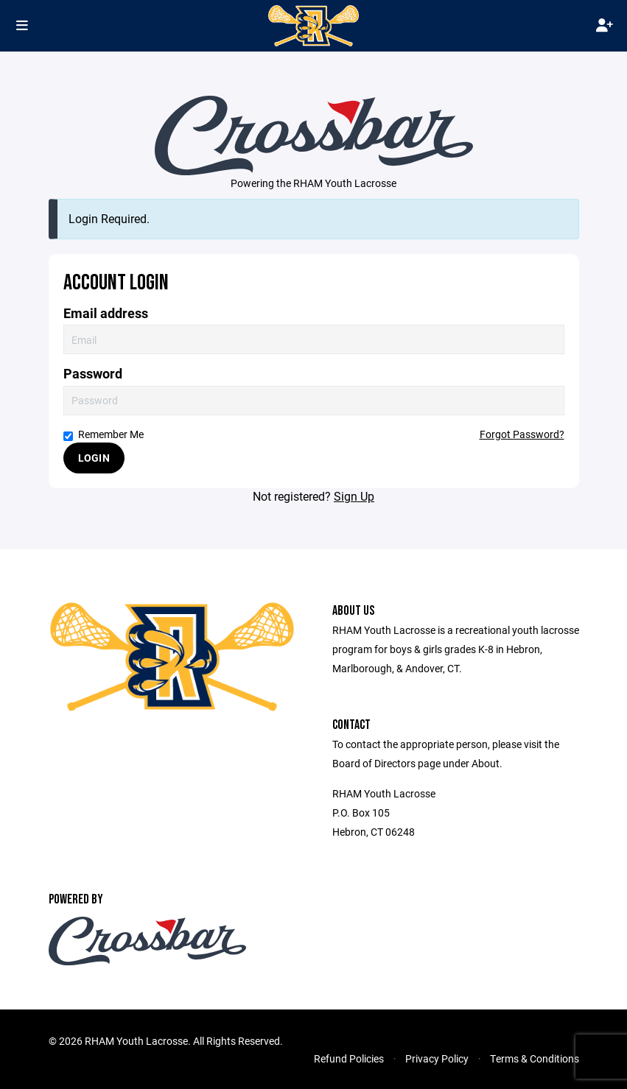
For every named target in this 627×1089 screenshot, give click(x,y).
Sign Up (354, 496)
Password (92, 373)
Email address (105, 313)
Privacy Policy (437, 1058)
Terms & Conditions (534, 1058)
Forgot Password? (522, 434)
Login (94, 458)
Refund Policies (349, 1058)
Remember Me (103, 434)
